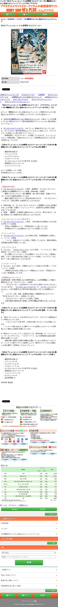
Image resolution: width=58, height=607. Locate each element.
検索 (44, 14)
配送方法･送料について (9, 580)
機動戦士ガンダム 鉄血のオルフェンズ (27, 97)
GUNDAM (11, 19)
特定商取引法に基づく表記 (11, 586)
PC (35, 601)
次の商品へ (43, 509)
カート (26, 14)
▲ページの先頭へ (51, 590)
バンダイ (19, 19)
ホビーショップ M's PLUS (28, 604)
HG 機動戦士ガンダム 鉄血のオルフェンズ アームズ (20, 534)
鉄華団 (42, 95)
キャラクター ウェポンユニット (18, 102)
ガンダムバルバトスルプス (13, 128)
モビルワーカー (29, 95)
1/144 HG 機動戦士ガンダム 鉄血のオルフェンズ (22, 119)
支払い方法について (8, 575)
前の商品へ (15, 509)
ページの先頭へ (52, 543)
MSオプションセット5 (10, 95)
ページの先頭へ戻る (51, 514)
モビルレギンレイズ (21, 250)
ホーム (9, 14)
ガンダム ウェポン (21, 99)
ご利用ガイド (23, 505)
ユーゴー (7, 250)
